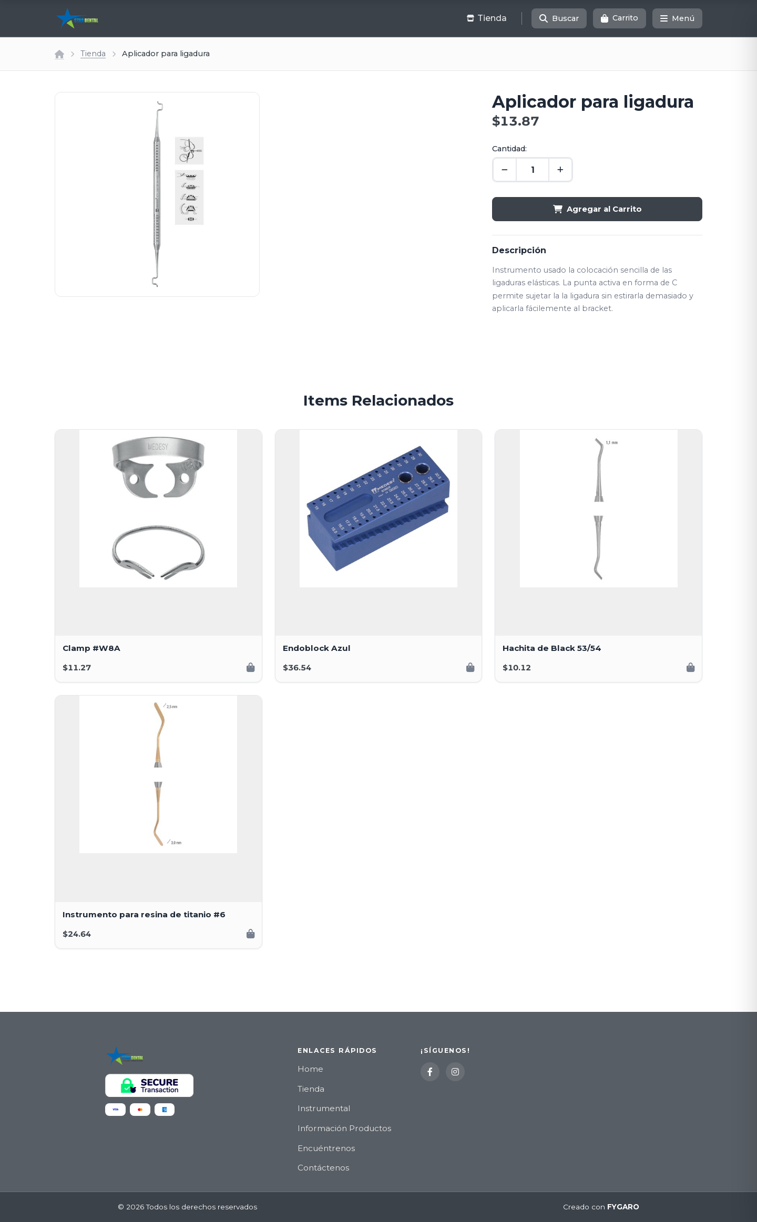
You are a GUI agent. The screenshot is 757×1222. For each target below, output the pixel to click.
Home (310, 1069)
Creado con (601, 1207)
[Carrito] (619, 18)
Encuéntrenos (326, 1148)
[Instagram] (455, 1071)
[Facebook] (430, 1071)
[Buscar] (559, 18)
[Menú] (677, 18)
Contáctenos (323, 1168)
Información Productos (344, 1128)
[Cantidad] (532, 170)
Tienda (93, 53)
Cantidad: (509, 148)
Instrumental (324, 1108)
